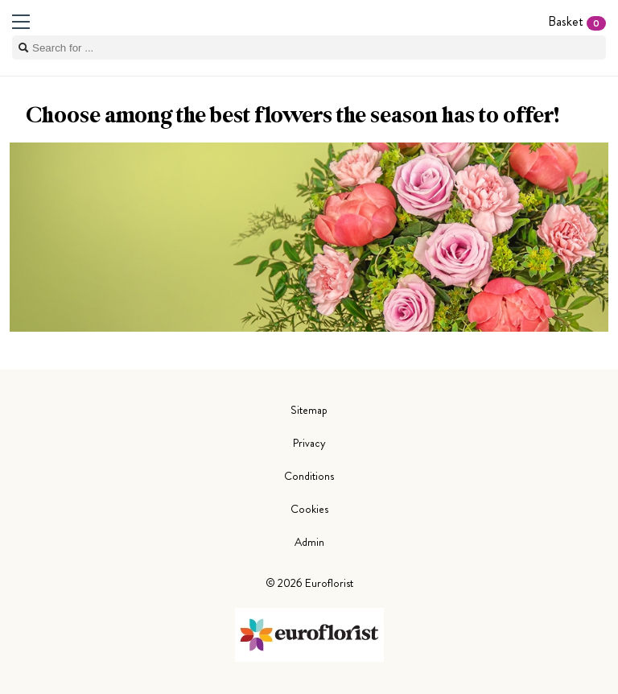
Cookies (309, 509)
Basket (577, 21)
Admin (309, 542)
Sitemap (309, 410)
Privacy (309, 443)
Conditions (309, 476)
